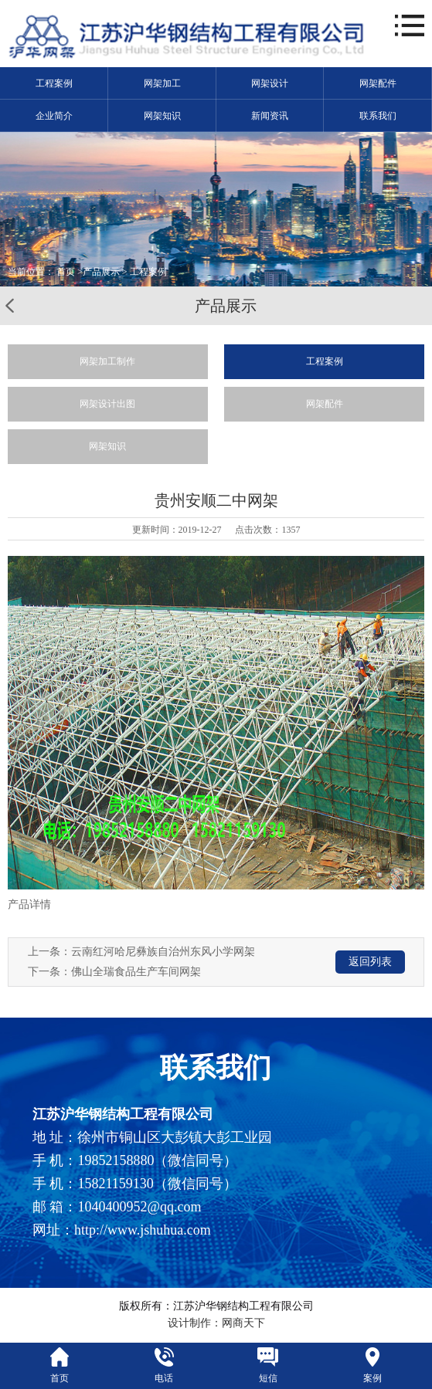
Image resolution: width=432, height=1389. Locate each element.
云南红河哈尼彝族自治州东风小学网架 (163, 951)
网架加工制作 (107, 361)
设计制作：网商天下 (216, 1323)
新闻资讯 (269, 115)
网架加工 (162, 83)
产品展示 (101, 271)
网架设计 (269, 83)
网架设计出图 (107, 403)
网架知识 (162, 115)
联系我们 (377, 115)
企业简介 (54, 115)
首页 (65, 271)
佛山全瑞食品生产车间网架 (136, 971)
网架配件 (377, 83)
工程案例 (54, 83)
